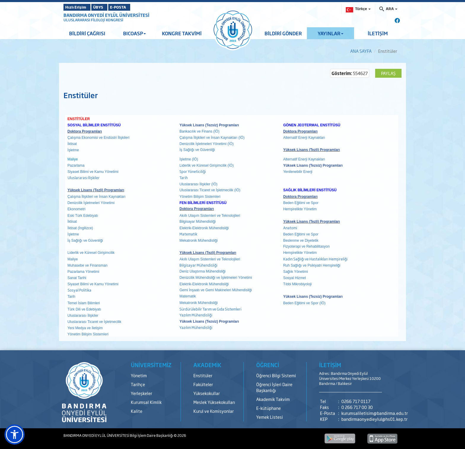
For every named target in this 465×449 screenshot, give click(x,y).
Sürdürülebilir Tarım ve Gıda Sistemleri (210, 309)
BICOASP (134, 33)
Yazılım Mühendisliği (195, 315)
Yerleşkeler (141, 393)
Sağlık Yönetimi (295, 272)
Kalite (136, 411)
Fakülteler (203, 384)
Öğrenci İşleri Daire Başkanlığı (274, 387)
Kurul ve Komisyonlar (213, 411)
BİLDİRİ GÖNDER (283, 33)
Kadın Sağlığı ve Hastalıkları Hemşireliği (315, 259)
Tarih (183, 177)
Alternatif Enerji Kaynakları (304, 138)
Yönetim (139, 375)
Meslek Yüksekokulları (214, 402)
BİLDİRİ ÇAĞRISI (87, 33)
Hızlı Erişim (78, 7)
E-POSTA (135, 7)
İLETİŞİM (378, 33)
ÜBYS (107, 7)
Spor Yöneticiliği (192, 171)
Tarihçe (138, 384)
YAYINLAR (330, 33)
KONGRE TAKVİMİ (182, 33)
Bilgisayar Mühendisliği (198, 265)
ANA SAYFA (361, 51)
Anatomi (290, 227)
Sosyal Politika (79, 290)
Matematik (188, 234)
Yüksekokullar (206, 393)
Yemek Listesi (269, 417)
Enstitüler (202, 375)
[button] (14, 434)
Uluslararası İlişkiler (84, 177)
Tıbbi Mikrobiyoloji (297, 284)
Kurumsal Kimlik (146, 402)
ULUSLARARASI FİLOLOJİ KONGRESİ (93, 20)
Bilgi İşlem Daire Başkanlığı (152, 435)
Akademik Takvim (273, 399)
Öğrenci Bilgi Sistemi (276, 375)
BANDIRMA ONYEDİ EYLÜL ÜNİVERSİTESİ (106, 15)
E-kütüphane (268, 408)
